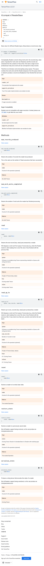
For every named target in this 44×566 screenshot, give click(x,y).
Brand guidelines (5, 546)
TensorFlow (4, 12)
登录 (40, 2)
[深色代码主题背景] (39, 49)
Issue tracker (4, 538)
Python (24, 12)
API (9, 12)
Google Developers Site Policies (21, 511)
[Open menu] (2, 2)
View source (4, 143)
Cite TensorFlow (5, 549)
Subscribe (26, 558)
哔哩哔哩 (3, 531)
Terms (3, 555)
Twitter (3, 529)
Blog (2, 524)
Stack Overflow (5, 544)
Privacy (8, 555)
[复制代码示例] (41, 49)
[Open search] (37, 2)
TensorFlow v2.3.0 (7, 7)
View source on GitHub (9, 41)
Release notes (4, 541)
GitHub (3, 526)
